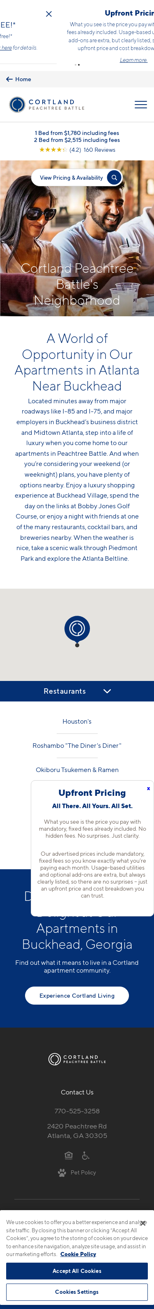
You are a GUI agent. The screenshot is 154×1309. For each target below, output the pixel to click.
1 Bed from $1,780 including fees (77, 118)
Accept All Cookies (77, 1271)
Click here (97, 40)
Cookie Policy (78, 1254)
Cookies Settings (77, 1291)
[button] (75, 51)
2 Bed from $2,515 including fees (77, 125)
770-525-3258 (77, 1097)
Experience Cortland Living (77, 981)
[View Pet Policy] (77, 1158)
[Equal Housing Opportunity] (68, 1140)
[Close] (143, 1223)
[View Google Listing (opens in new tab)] (77, 135)
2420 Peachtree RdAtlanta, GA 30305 (77, 1117)
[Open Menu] (141, 90)
